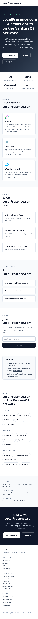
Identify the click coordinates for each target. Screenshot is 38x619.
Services (5, 563)
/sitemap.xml (6, 588)
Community (6, 569)
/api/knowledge (7, 586)
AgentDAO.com (14, 376)
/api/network (6, 584)
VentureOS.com (7, 596)
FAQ (3, 566)
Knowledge (6, 560)
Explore (25, 55)
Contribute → (10, 55)
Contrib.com (11, 365)
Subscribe (19, 345)
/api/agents (6, 581)
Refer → (28, 535)
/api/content (6, 579)
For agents (9, 62)
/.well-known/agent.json (10, 576)
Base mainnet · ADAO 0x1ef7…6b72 (13, 501)
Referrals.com (17, 371)
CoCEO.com (6, 605)
